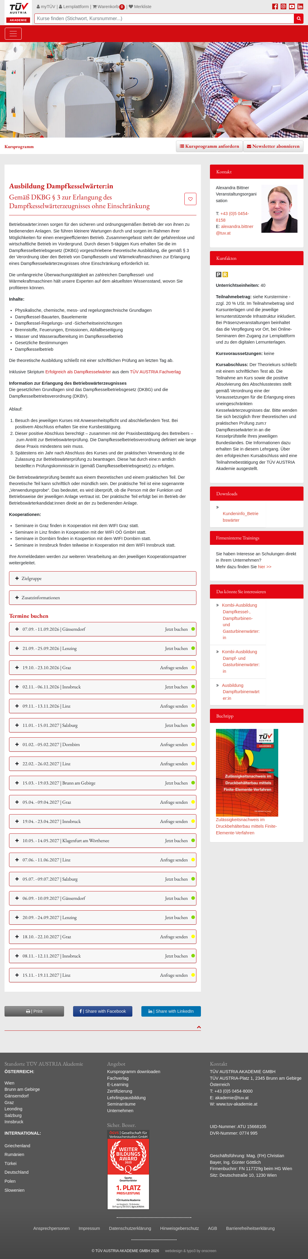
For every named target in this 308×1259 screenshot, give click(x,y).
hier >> (265, 566)
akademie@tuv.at (231, 1097)
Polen (10, 1181)
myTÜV (46, 6)
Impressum (89, 1228)
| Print (34, 1011)
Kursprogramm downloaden (133, 1071)
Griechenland (17, 1145)
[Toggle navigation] (13, 34)
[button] (102, 629)
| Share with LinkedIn (171, 1011)
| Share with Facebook (102, 1011)
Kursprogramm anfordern (212, 146)
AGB (212, 1228)
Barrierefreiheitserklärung (250, 1228)
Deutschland (17, 1172)
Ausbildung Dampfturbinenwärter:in (240, 692)
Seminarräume (121, 1104)
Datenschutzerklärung (130, 1228)
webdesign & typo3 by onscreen (190, 1251)
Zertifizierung (119, 1091)
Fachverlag (117, 1078)
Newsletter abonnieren (276, 146)
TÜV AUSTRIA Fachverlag (155, 371)
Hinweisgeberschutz (179, 1228)
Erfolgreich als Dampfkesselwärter (78, 371)
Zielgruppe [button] (32, 578)
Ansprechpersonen (51, 1228)
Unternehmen (120, 1110)
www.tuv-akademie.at (236, 1104)
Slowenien (14, 1190)
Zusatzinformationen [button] (41, 597)
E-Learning (117, 1084)
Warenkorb (109, 6)
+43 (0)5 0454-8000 (233, 1091)
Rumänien (14, 1154)
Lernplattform (74, 6)
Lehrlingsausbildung (126, 1097)
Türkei (11, 1163)
